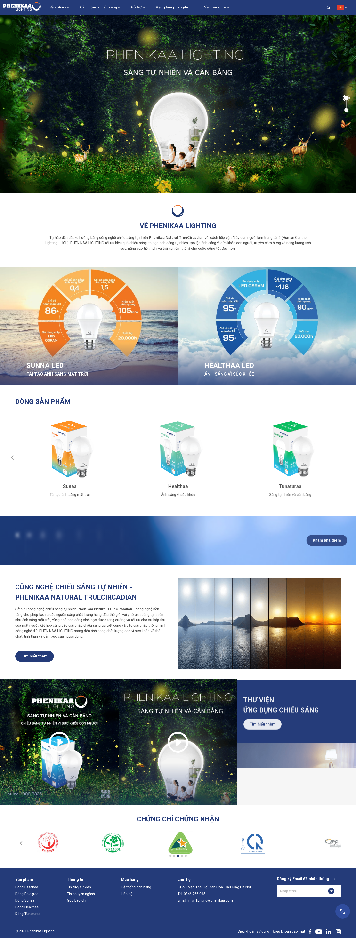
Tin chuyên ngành (81, 894)
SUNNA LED (45, 365)
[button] (346, 98)
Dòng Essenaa (26, 887)
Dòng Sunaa (24, 900)
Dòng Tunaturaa (27, 914)
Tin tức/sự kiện (79, 887)
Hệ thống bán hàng (136, 887)
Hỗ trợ (136, 7)
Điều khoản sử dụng (253, 931)
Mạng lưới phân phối (172, 7)
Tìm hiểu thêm (35, 660)
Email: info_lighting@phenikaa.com (205, 900)
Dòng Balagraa (26, 894)
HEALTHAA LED (229, 365)
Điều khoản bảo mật (289, 931)
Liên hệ (126, 894)
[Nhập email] (299, 891)
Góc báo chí (76, 900)
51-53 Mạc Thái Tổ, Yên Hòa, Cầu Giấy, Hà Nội (214, 887)
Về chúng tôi (215, 7)
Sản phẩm (57, 7)
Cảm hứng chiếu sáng (98, 7)
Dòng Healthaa (27, 907)
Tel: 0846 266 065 (191, 894)
